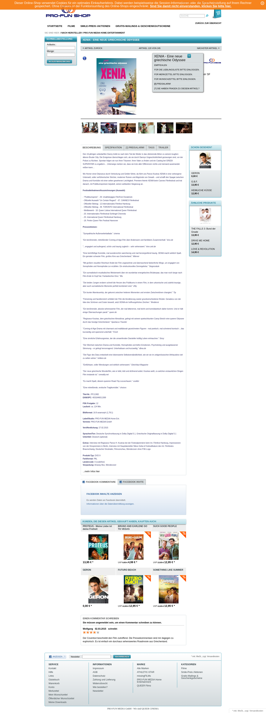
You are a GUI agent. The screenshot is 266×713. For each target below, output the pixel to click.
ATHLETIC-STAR (145, 672)
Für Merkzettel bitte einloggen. (173, 74)
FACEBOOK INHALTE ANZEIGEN (104, 494)
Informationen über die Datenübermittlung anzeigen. (110, 504)
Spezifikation (113, 147)
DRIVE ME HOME (200, 242)
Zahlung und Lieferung (104, 679)
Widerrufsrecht (100, 683)
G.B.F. (195, 183)
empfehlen (160, 65)
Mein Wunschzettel (58, 694)
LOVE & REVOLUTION (203, 251)
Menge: (50, 51)
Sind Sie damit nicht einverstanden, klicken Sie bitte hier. (190, 6)
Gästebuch (54, 679)
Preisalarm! (162, 84)
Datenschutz (99, 676)
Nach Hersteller (71, 33)
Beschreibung (92, 147)
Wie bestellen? (100, 687)
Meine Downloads (57, 702)
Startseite (54, 26)
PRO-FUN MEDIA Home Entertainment (104, 33)
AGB (95, 672)
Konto (51, 687)
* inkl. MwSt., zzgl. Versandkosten (205, 656)
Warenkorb (54, 683)
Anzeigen (57, 657)
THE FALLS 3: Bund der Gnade (203, 231)
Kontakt (52, 668)
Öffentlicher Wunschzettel (61, 698)
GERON (195, 175)
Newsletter (75, 657)
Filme (71, 26)
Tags (151, 147)
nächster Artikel (207, 48)
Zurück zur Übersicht (208, 23)
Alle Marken (143, 668)
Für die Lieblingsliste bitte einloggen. (176, 70)
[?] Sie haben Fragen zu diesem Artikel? (176, 88)
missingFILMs (144, 676)
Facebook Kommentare (101, 482)
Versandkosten (256, 711)
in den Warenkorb (59, 61)
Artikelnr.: (51, 44)
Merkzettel (54, 691)
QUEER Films (144, 685)
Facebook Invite (133, 482)
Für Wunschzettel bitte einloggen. (175, 79)
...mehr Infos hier (91, 471)
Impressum (98, 668)
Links (51, 676)
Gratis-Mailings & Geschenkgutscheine (143, 26)
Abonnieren (122, 656)
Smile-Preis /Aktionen (95, 26)
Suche (185, 15)
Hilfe (51, 672)
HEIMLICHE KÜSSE (201, 192)
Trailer (163, 147)
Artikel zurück (93, 48)
